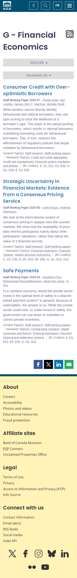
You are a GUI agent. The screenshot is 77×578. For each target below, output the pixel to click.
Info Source (12, 494)
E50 (17, 341)
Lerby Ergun (50, 207)
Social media (13, 535)
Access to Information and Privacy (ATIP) (34, 489)
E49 (63, 165)
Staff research (34, 153)
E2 (45, 165)
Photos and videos (17, 408)
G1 (5, 170)
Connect (13, 448)
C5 (8, 259)
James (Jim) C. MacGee (29, 104)
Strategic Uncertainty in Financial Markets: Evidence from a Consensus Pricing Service (36, 191)
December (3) (38, 75)
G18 (11, 170)
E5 (11, 341)
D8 (36, 259)
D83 (42, 259)
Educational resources (20, 414)
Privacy (8, 483)
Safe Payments (21, 271)
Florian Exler (51, 100)
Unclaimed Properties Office (25, 454)
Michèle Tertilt (55, 104)
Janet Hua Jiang (53, 281)
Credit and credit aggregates (49, 157)
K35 (26, 170)
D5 (24, 259)
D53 (30, 259)
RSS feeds (10, 529)
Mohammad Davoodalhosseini (22, 281)
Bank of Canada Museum (22, 443)
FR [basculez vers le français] (57, 5)
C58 (14, 259)
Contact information (18, 517)
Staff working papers (58, 153)
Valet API (10, 541)
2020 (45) (38, 62)
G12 (58, 259)
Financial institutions (44, 250)
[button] (38, 364)
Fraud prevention (16, 420)
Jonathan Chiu (52, 277)
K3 (21, 170)
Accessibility (12, 402)
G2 (27, 341)
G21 (33, 341)
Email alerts (12, 523)
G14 (66, 259)
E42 (5, 341)
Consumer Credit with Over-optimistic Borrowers (36, 90)
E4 (57, 165)
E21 (51, 165)
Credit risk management (18, 161)
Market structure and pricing (33, 254)
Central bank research (45, 329)
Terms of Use (13, 477)
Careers (9, 396)
